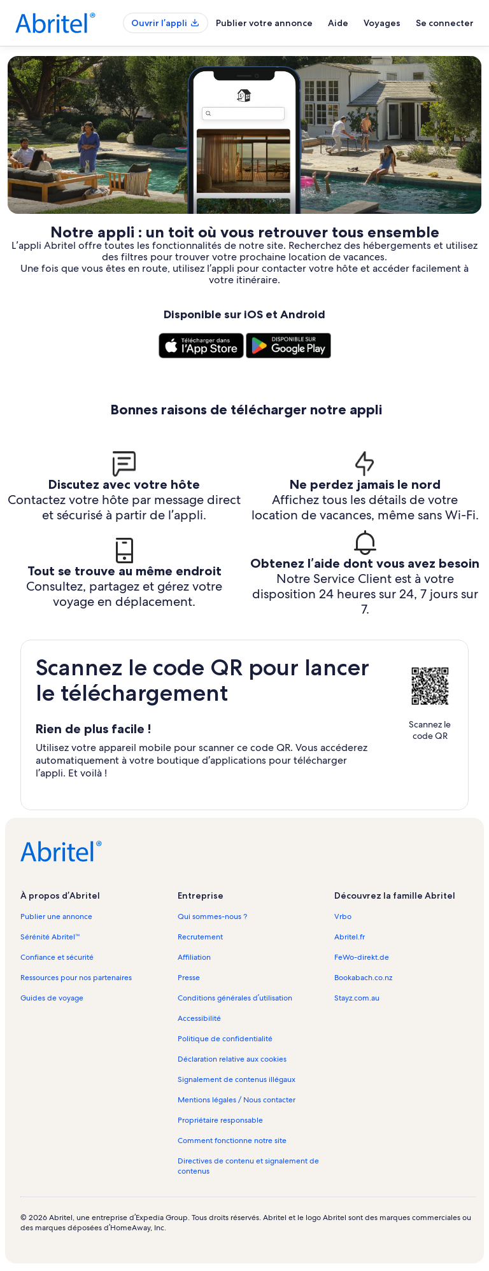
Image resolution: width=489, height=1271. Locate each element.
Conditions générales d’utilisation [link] (235, 998)
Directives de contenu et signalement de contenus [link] (248, 1166)
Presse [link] (189, 978)
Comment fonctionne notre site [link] (232, 1140)
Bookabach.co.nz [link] (363, 978)
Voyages (382, 23)
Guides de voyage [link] (51, 998)
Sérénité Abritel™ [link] (50, 937)
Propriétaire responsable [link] (220, 1120)
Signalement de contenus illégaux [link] (236, 1079)
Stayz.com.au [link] (356, 998)
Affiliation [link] (194, 957)
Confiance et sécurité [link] (57, 957)
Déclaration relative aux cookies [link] (232, 1059)
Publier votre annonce (264, 23)
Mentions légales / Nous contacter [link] (236, 1100)
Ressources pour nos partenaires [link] (76, 978)
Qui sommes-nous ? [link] (212, 916)
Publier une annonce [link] (56, 916)
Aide (338, 23)
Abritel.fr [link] (349, 937)
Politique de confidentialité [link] (225, 1039)
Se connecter (445, 23)
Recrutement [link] (200, 937)
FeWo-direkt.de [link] (361, 957)
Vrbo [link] (342, 916)
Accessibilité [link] (199, 1018)
